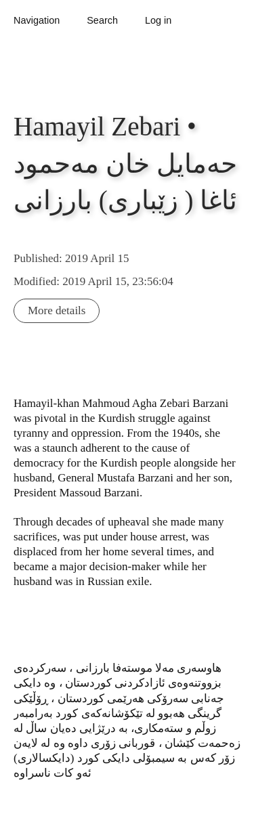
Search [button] (102, 20)
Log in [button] (158, 20)
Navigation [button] (37, 20)
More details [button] (56, 310)
